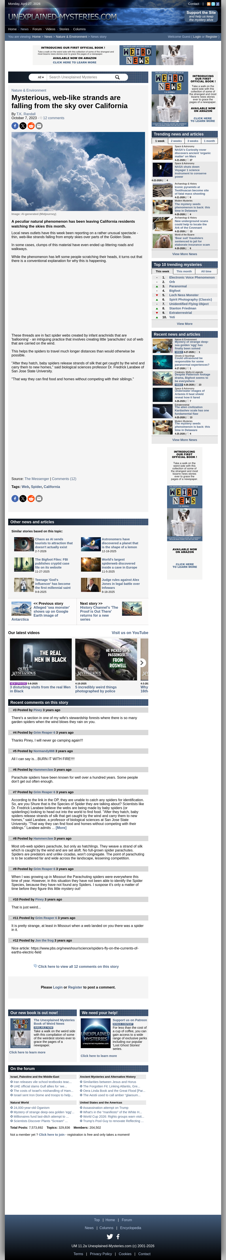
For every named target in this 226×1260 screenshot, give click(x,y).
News (24, 29)
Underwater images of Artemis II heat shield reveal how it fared (190, 394)
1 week (160, 141)
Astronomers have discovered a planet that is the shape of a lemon (120, 543)
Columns (79, 29)
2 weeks (176, 141)
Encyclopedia (130, 1228)
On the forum (22, 1068)
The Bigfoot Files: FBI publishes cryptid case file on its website (52, 563)
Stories (64, 29)
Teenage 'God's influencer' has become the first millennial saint (53, 584)
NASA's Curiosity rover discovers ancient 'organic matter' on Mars (193, 153)
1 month (209, 141)
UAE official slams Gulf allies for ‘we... (40, 1086)
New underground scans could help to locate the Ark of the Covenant (191, 224)
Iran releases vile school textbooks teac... (43, 1082)
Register (212, 36)
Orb (172, 282)
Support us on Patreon (130, 1020)
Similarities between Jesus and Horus (109, 1082)
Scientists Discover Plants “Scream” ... (41, 1121)
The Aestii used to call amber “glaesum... (112, 1095)
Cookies (125, 1254)
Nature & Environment (71, 36)
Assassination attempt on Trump (105, 1107)
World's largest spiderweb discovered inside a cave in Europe (119, 563)
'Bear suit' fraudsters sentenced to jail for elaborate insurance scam (192, 241)
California (52, 487)
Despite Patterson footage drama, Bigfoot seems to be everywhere (192, 378)
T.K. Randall (26, 114)
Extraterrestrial (180, 313)
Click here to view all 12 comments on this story (78, 966)
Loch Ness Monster (184, 295)
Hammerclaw (43, 769)
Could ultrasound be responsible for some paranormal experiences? (192, 361)
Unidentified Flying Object (189, 304)
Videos (50, 29)
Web (25, 487)
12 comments (52, 118)
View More (185, 324)
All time (206, 271)
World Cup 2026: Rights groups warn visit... (113, 1116)
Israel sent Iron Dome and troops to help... (43, 1095)
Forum (37, 29)
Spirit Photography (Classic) (190, 299)
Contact (193, 4)
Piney (38, 710)
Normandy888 (44, 751)
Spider (36, 487)
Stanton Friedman (182, 308)
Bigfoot (174, 290)
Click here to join (51, 1134)
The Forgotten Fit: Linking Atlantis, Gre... (111, 1086)
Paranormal (178, 286)
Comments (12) (64, 479)
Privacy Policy (101, 1254)
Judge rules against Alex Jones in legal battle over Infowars (121, 584)
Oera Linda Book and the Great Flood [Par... (114, 1090)
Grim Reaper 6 (44, 732)
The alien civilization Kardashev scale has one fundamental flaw (192, 410)
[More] (61, 828)
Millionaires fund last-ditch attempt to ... (41, 1116)
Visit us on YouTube (130, 633)
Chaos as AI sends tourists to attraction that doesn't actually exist (54, 543)
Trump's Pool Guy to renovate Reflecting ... (113, 1121)
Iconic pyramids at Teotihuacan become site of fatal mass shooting (192, 190)
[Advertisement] (78, 298)
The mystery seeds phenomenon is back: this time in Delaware (192, 207)
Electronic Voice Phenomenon (192, 277)
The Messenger (36, 479)
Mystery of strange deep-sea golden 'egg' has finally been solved (192, 345)
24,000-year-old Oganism (31, 1107)
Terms (78, 1254)
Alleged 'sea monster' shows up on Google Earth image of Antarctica (40, 613)
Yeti (172, 317)
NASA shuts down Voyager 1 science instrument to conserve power (190, 171)
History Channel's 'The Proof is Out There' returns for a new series (99, 613)
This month (184, 271)
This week (162, 271)
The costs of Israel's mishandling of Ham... (43, 1090)
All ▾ (41, 77)
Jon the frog (44, 940)
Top (97, 1220)
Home (12, 29)
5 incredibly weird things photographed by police (96, 689)
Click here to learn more (27, 1052)
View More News (184, 254)
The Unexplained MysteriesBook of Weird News (54, 1021)
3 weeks (192, 141)
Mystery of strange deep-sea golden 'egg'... (44, 1112)
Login (197, 36)
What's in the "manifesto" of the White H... (112, 1112)
